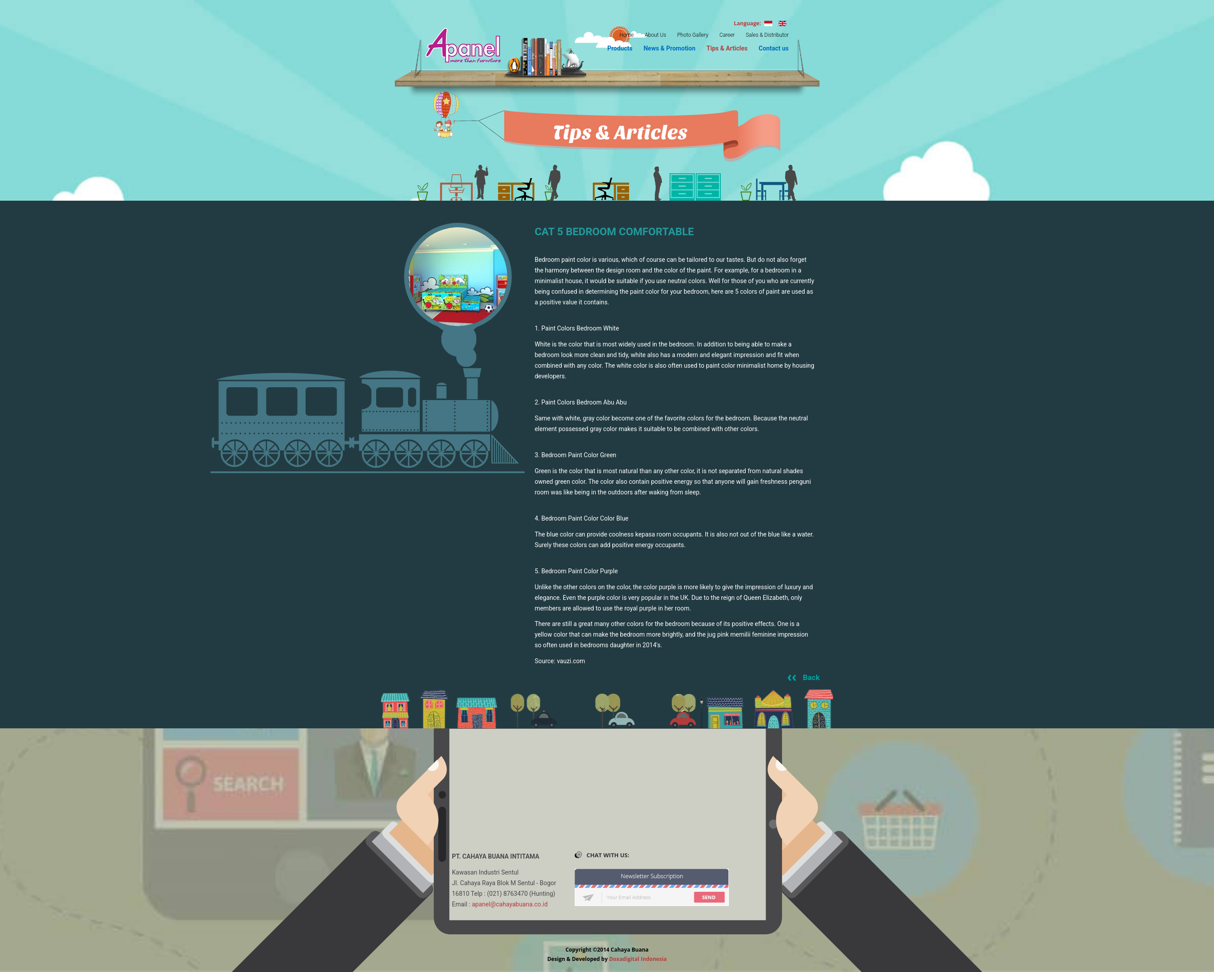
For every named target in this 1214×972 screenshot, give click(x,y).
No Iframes (607, 804)
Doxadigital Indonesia (638, 959)
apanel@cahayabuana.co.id (510, 904)
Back (811, 677)
